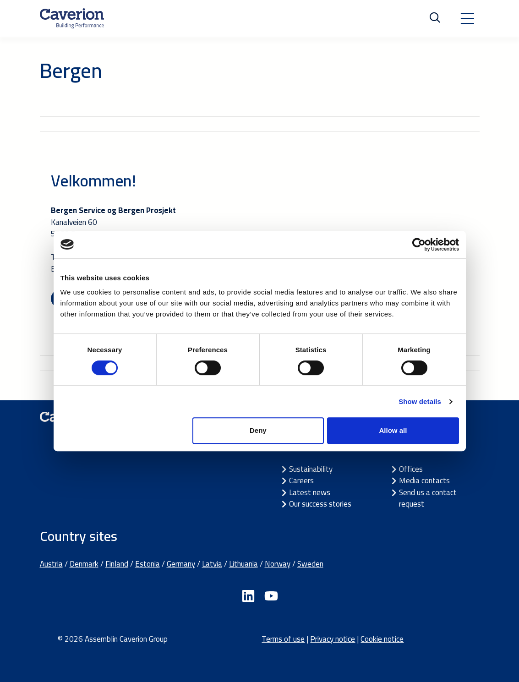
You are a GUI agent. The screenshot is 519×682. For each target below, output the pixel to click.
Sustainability (311, 469)
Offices (411, 469)
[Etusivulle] (72, 18)
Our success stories (320, 503)
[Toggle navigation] (467, 18)
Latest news (309, 492)
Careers (301, 480)
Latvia (212, 564)
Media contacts (424, 480)
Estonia (147, 564)
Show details (420, 401)
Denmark (84, 564)
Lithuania (243, 564)
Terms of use (283, 639)
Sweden (310, 564)
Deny (258, 430)
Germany (181, 564)
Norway (277, 564)
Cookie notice (382, 639)
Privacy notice (332, 639)
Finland (116, 564)
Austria (51, 564)
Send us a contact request (428, 498)
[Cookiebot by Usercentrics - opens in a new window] (419, 244)
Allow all (393, 430)
